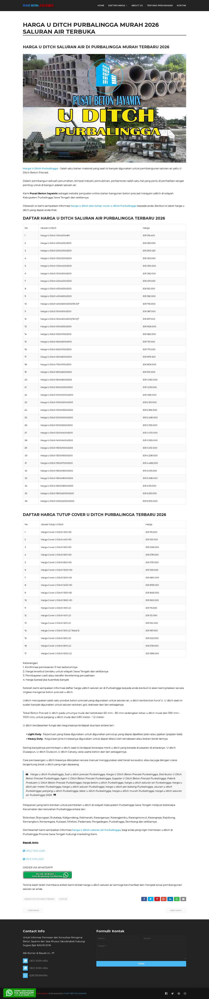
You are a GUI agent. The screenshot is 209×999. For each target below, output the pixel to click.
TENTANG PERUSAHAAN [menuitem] (160, 5)
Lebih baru (33, 910)
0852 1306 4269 (34, 850)
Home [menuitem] (101, 5)
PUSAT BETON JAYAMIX (75, 993)
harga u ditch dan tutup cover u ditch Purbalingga (104, 205)
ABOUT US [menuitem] (137, 5)
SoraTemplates (41, 993)
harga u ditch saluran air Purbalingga (96, 829)
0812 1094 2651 (33, 859)
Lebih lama (175, 910)
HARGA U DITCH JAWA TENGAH (39, 899)
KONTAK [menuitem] (181, 5)
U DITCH (63, 899)
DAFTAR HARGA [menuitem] (116, 5)
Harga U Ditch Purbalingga (40, 168)
